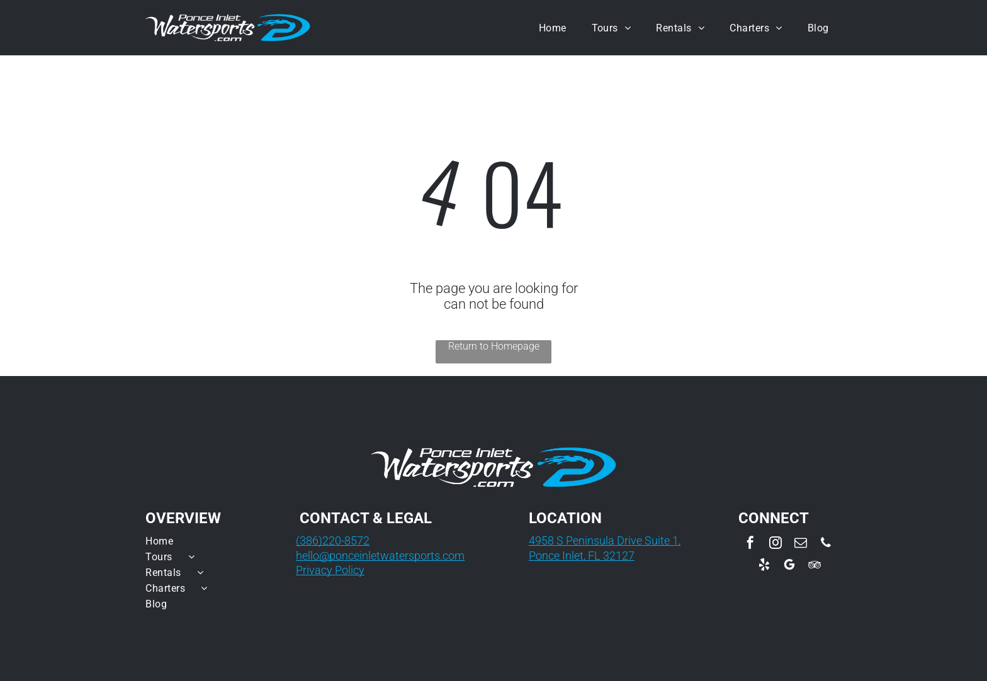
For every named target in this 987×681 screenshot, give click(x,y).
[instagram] (775, 544)
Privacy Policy (330, 570)
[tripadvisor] (814, 566)
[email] (800, 544)
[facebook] (750, 544)
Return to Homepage (493, 346)
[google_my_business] (789, 566)
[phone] (825, 544)
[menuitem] (552, 27)
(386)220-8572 (332, 540)
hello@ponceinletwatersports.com (380, 555)
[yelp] (764, 566)
